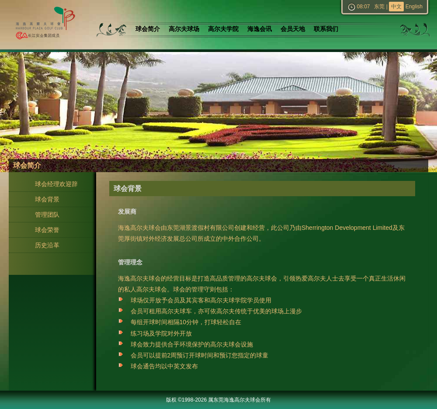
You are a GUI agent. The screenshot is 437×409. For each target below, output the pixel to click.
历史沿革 (47, 245)
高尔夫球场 (184, 29)
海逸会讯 (259, 29)
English (414, 6)
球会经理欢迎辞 (56, 183)
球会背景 (47, 199)
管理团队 (47, 214)
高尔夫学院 (223, 29)
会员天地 (293, 29)
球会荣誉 (47, 229)
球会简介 (147, 29)
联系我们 (326, 29)
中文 (396, 6)
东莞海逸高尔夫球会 (44, 24)
